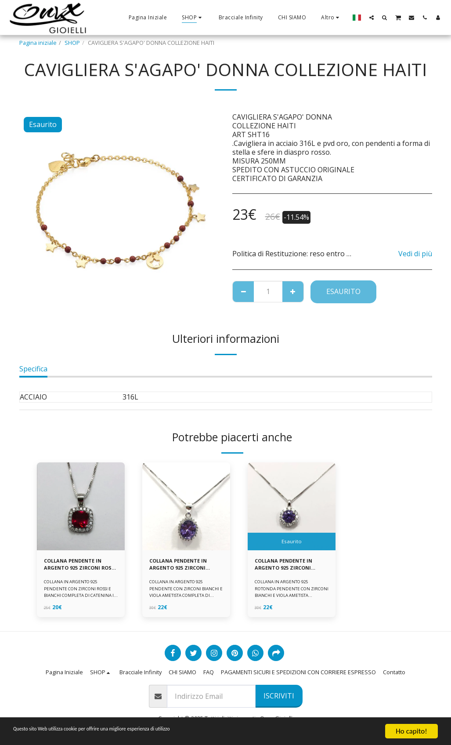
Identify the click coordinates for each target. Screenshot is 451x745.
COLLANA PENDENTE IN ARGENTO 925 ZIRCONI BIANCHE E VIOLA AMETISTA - (287, 565)
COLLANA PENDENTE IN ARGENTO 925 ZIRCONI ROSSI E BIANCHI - (76, 565)
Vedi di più (415, 253)
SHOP (72, 43)
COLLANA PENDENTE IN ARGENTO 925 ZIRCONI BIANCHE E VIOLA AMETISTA (182, 565)
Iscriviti (278, 696)
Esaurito (343, 291)
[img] (81, 506)
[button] (371, 17)
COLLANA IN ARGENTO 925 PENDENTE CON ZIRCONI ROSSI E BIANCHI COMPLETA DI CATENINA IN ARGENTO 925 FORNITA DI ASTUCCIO (79, 597)
